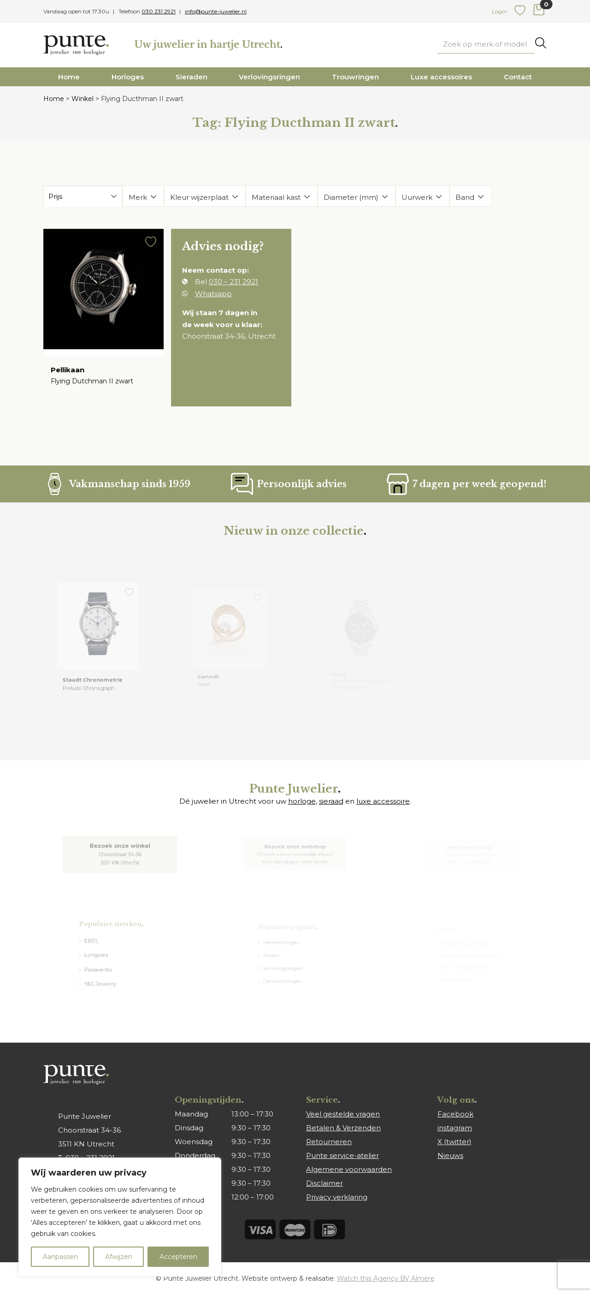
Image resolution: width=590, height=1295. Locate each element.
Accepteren (178, 1257)
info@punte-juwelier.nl (216, 11)
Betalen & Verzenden (343, 1127)
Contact (518, 76)
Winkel (82, 99)
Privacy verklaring (336, 1197)
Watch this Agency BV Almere (386, 1278)
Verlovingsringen (269, 76)
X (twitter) (454, 1141)
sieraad (331, 801)
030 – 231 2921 (233, 284)
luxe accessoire (383, 801)
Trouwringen (355, 76)
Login (499, 11)
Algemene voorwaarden (349, 1169)
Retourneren (329, 1141)
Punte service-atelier (342, 1155)
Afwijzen (118, 1257)
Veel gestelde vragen (343, 1114)
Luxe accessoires (441, 76)
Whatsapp (214, 295)
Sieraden (191, 76)
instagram (454, 1127)
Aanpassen (60, 1257)
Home (69, 76)
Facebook (455, 1114)
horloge (302, 801)
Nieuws (450, 1155)
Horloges (128, 76)
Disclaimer (324, 1183)
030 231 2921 (159, 11)
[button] (148, 248)
